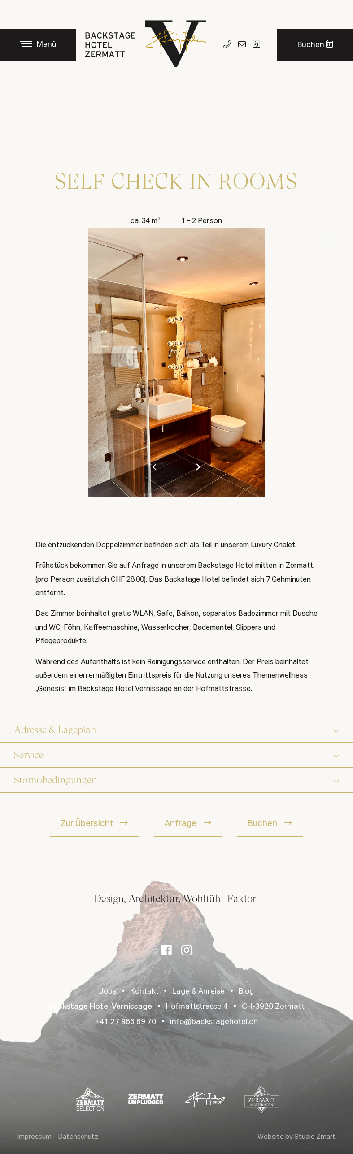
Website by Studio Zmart (296, 1136)
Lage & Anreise (198, 991)
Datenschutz (78, 1136)
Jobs (107, 991)
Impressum (34, 1136)
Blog (246, 991)
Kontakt (144, 991)
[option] (176, 362)
